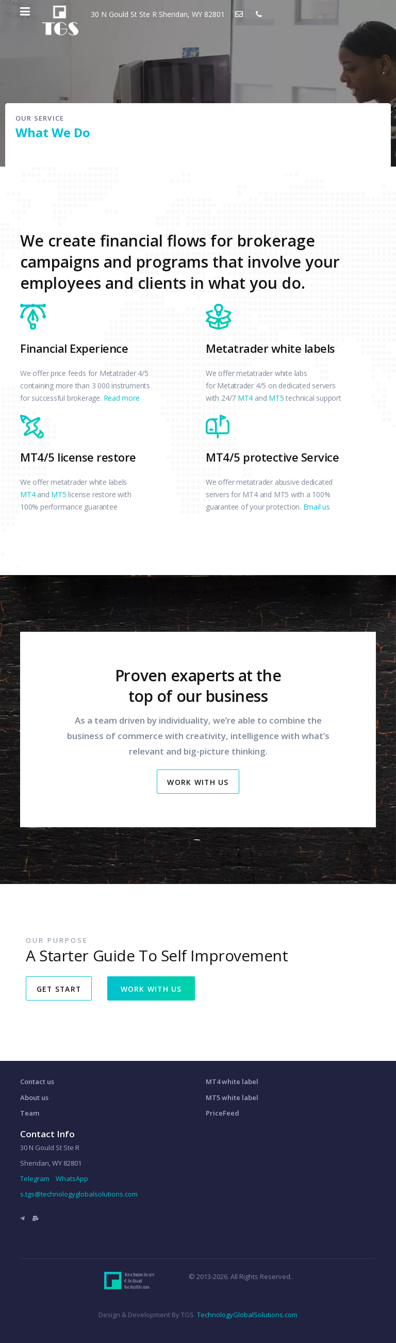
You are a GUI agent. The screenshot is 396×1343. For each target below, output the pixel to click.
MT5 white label (232, 1097)
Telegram (35, 1178)
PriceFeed (222, 1113)
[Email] (35, 1218)
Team (29, 1113)
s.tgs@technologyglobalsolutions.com (79, 1194)
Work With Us (198, 782)
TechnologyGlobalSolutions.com (247, 1314)
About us (34, 1097)
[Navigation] (25, 11)
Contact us (37, 1081)
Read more (122, 398)
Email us (316, 507)
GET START (60, 989)
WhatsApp (72, 1178)
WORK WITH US (154, 989)
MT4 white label (232, 1081)
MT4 (245, 398)
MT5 (276, 398)
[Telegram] (22, 1218)
